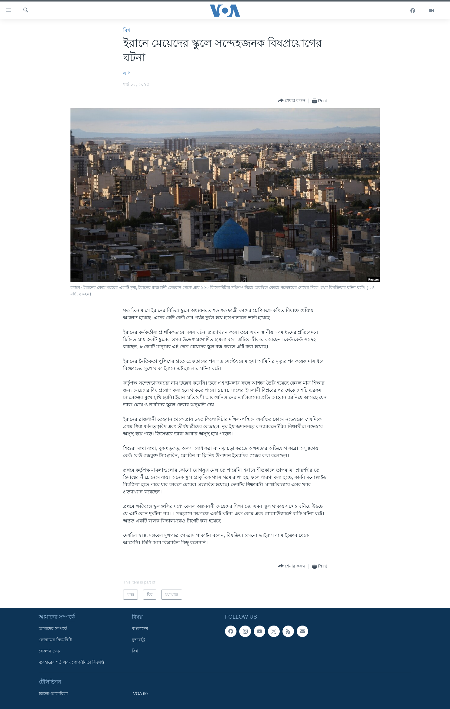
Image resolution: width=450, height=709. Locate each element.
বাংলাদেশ (140, 628)
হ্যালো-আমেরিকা (53, 693)
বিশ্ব (126, 30)
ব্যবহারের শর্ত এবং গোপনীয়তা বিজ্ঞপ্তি (72, 662)
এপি (127, 73)
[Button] (291, 100)
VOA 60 (140, 693)
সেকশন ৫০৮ (49, 651)
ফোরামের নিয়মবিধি (55, 639)
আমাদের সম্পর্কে (53, 628)
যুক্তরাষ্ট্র (138, 639)
